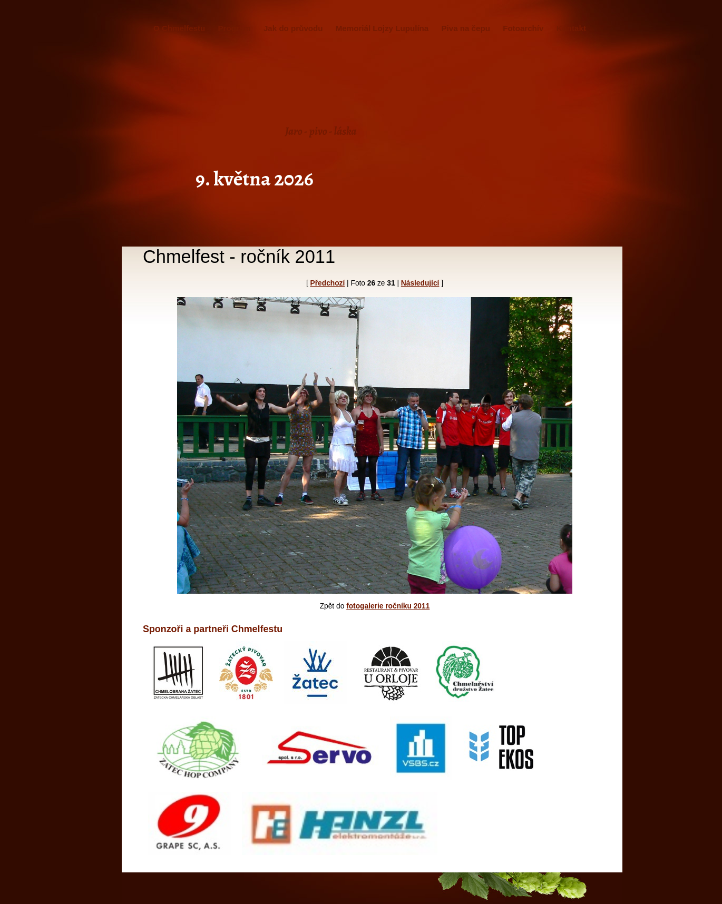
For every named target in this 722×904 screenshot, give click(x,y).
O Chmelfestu (179, 28)
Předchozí (327, 283)
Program (234, 28)
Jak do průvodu (293, 28)
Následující (420, 283)
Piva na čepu (465, 28)
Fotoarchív (523, 28)
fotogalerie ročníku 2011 (388, 606)
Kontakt (571, 28)
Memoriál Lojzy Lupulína (382, 28)
